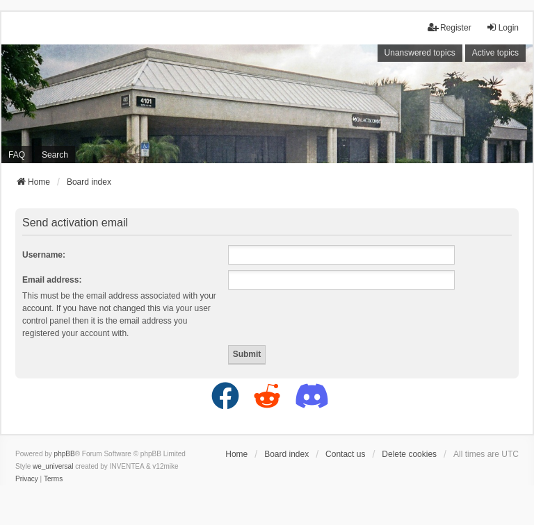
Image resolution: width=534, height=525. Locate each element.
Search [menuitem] (55, 155)
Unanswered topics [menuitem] (420, 53)
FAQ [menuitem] (16, 155)
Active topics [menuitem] (495, 53)
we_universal (53, 466)
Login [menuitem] (502, 27)
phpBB (64, 454)
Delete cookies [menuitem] (409, 454)
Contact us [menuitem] (345, 454)
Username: (43, 255)
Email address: (51, 280)
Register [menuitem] (449, 27)
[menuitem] (26, 479)
